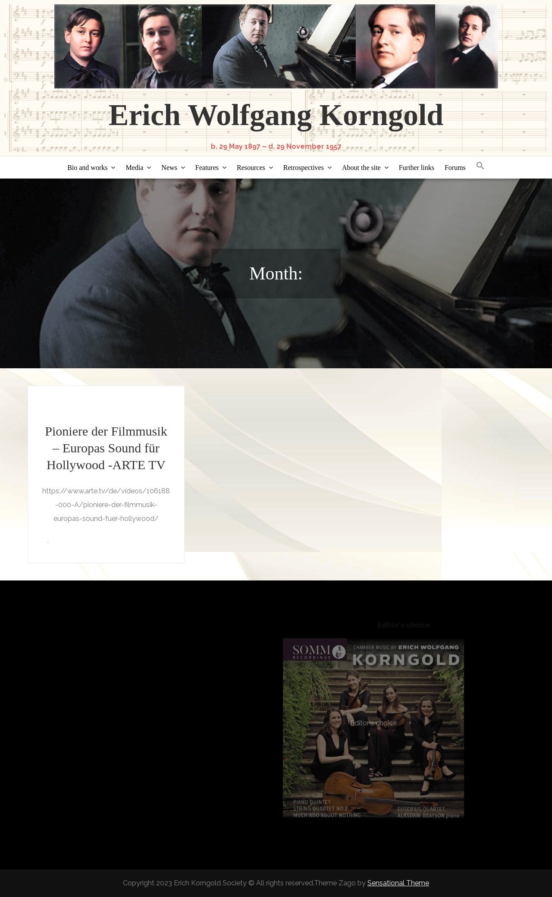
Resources (251, 167)
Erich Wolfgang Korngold (276, 115)
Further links (416, 167)
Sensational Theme (398, 883)
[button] (480, 166)
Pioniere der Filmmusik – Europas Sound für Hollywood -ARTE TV (106, 448)
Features (207, 167)
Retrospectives (303, 167)
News (169, 167)
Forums (455, 167)
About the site (361, 167)
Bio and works (87, 167)
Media (134, 167)
